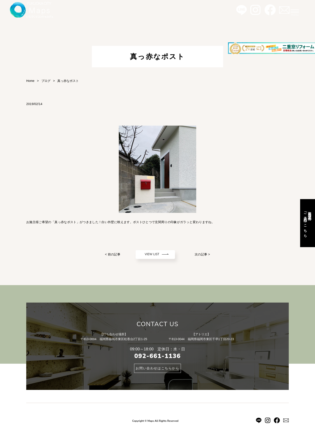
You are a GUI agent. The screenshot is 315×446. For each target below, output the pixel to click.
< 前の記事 (112, 254)
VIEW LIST (152, 254)
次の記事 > (202, 254)
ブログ (46, 81)
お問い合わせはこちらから (157, 368)
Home (30, 81)
